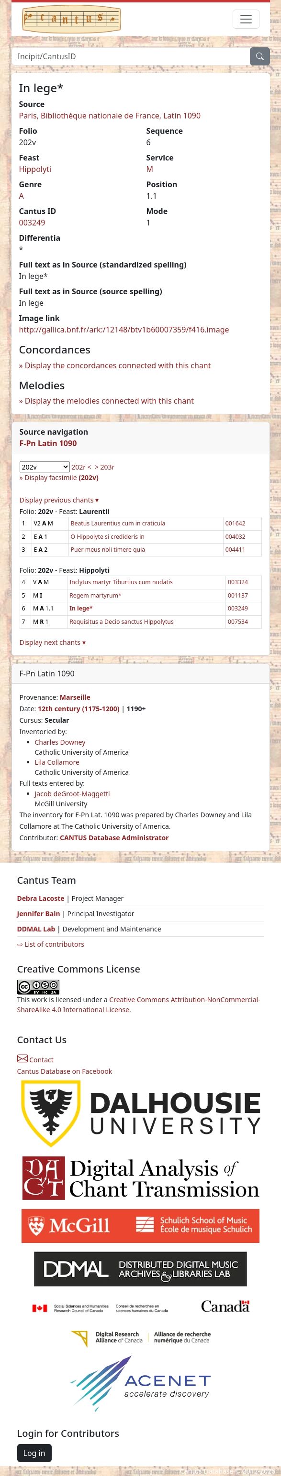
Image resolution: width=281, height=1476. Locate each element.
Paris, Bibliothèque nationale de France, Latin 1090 (110, 115)
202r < (81, 466)
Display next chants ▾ (53, 642)
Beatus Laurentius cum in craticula (118, 523)
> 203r (104, 466)
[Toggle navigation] (246, 19)
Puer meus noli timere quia (108, 549)
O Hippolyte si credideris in (108, 537)
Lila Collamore (57, 762)
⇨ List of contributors (50, 944)
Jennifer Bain (39, 913)
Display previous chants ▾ (59, 499)
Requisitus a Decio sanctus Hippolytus (121, 622)
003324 (238, 582)
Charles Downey (60, 742)
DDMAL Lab (36, 928)
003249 (32, 222)
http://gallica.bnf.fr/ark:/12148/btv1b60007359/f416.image (124, 329)
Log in (34, 1453)
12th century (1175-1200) (79, 708)
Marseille (75, 697)
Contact (35, 1059)
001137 (238, 595)
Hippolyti (35, 169)
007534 (238, 622)
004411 (235, 549)
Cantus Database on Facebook (64, 1071)
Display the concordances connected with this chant (118, 365)
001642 (235, 523)
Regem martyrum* (95, 595)
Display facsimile (61, 477)
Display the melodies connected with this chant (109, 401)
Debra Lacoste (41, 898)
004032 (235, 537)
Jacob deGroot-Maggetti (72, 793)
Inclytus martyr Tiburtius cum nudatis (121, 582)
